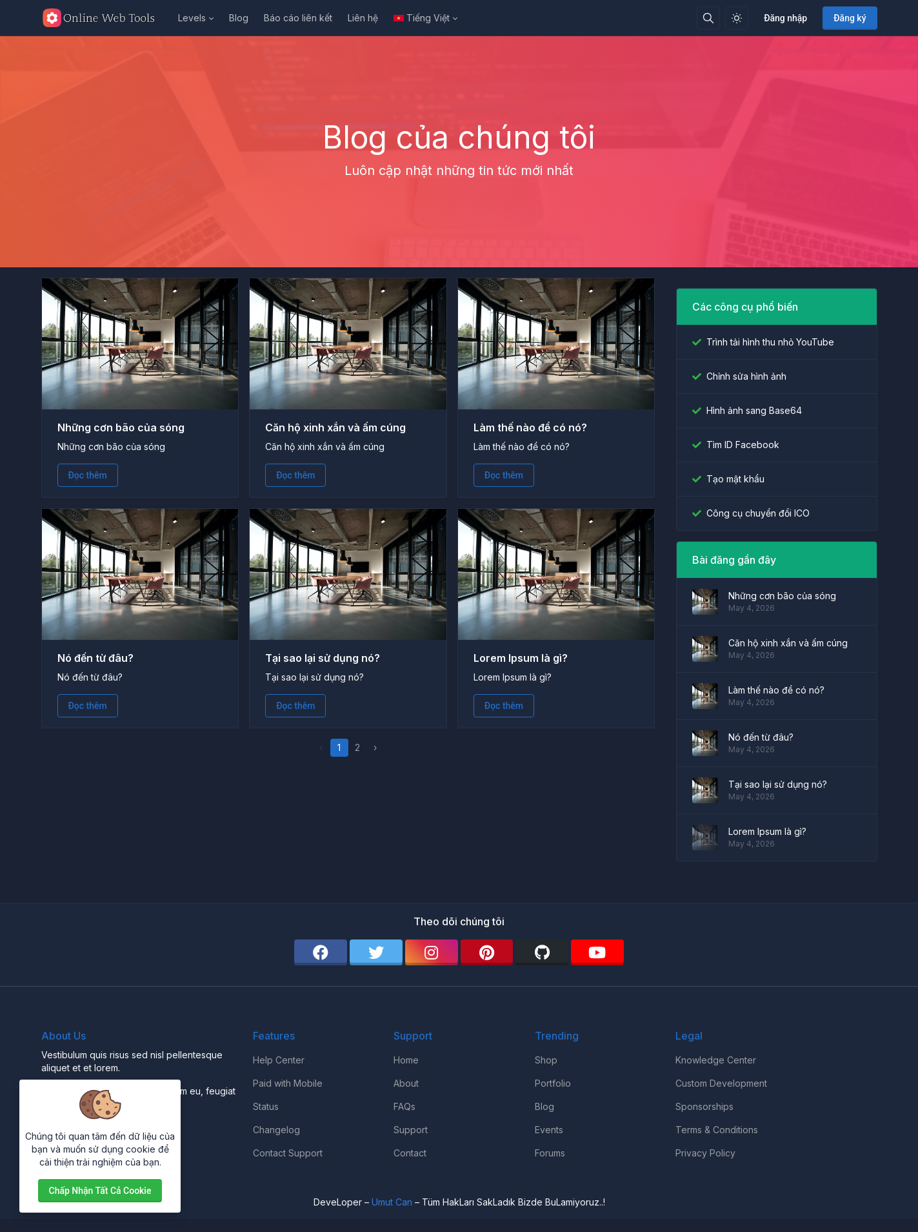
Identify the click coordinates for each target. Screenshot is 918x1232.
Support (411, 1129)
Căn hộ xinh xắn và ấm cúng (335, 427)
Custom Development (721, 1083)
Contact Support (288, 1152)
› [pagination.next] (375, 747)
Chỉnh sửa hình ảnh (746, 376)
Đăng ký (849, 18)
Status (266, 1106)
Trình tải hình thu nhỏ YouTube (770, 341)
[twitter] (376, 952)
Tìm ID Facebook (742, 444)
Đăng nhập (785, 18)
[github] (541, 952)
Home (406, 1059)
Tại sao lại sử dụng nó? (322, 658)
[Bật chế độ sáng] (736, 18)
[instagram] (431, 952)
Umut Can (392, 1201)
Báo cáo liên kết (298, 17)
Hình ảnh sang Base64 (754, 410)
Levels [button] (192, 17)
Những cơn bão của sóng (121, 427)
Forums (550, 1152)
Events (549, 1129)
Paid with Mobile (288, 1083)
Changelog (276, 1129)
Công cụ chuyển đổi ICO (758, 513)
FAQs (404, 1106)
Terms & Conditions (716, 1129)
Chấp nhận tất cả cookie (100, 1191)
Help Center (278, 1059)
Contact (410, 1152)
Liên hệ (363, 17)
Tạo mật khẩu (735, 478)
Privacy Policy (705, 1152)
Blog (238, 17)
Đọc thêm (87, 475)
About (406, 1083)
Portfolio (553, 1083)
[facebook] (320, 952)
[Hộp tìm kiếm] (708, 18)
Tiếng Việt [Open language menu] (422, 17)
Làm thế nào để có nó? (530, 427)
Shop (546, 1059)
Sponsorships (704, 1106)
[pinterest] (487, 952)
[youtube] (597, 952)
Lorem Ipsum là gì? (521, 658)
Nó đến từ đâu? (95, 658)
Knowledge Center (715, 1059)
